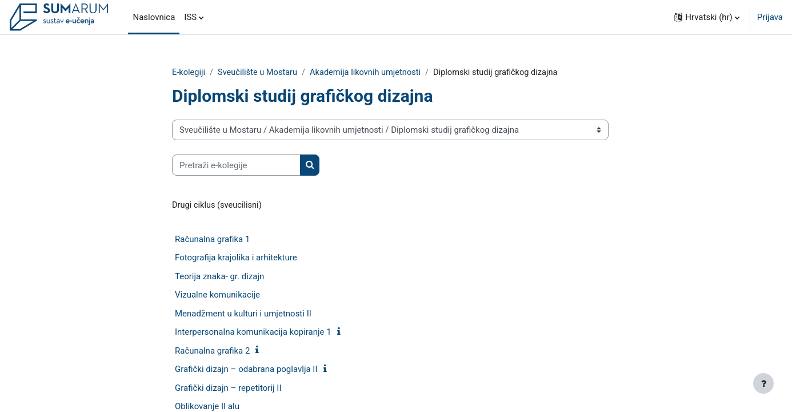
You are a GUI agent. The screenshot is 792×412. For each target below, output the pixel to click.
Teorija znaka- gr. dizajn (219, 277)
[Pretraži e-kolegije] (236, 165)
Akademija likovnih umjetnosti (370, 73)
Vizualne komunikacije (217, 296)
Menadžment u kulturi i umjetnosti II (243, 314)
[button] (706, 17)
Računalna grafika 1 (212, 240)
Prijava (770, 17)
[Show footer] (763, 383)
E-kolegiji (189, 73)
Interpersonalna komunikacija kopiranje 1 (253, 333)
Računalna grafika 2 (212, 351)
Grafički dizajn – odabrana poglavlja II (246, 370)
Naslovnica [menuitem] (154, 17)
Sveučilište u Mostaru (260, 73)
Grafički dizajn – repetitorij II (228, 388)
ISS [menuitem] (190, 17)
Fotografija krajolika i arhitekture (236, 258)
